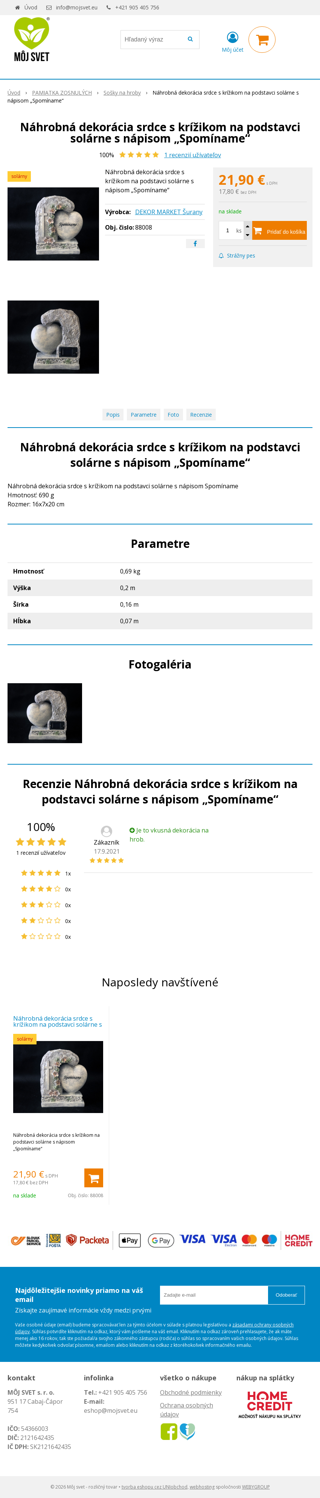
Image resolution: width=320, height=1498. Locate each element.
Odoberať (286, 1295)
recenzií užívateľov (192, 155)
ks (239, 230)
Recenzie (201, 414)
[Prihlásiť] (233, 41)
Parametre (144, 414)
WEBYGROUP (256, 1487)
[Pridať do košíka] (279, 230)
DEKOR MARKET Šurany (169, 212)
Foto (173, 414)
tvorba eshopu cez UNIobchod (154, 1487)
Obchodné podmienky (191, 1392)
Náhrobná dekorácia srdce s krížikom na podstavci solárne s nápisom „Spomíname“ (57, 1024)
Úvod (30, 7)
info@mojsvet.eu (77, 7)
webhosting (202, 1487)
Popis (113, 414)
